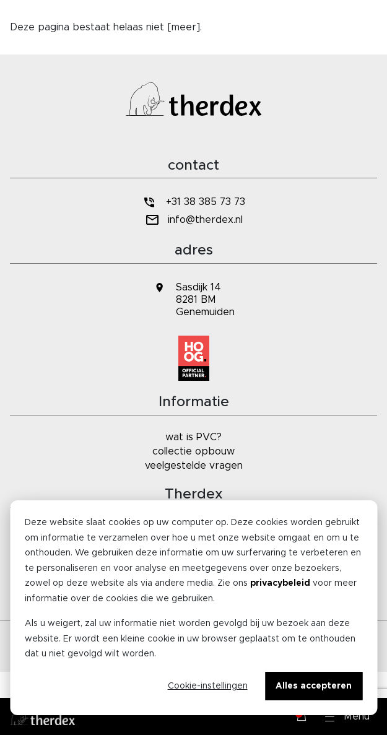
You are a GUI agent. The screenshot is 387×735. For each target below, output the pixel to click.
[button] (347, 716)
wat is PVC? (193, 437)
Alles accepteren (314, 686)
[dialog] (193, 607)
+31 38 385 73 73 (193, 202)
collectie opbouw (193, 451)
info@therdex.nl (193, 220)
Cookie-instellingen (208, 686)
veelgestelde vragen (194, 466)
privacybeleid (280, 583)
